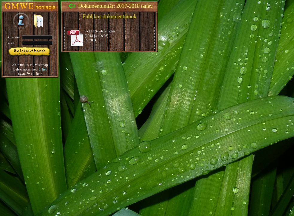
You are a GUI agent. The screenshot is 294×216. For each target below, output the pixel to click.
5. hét (43, 69)
